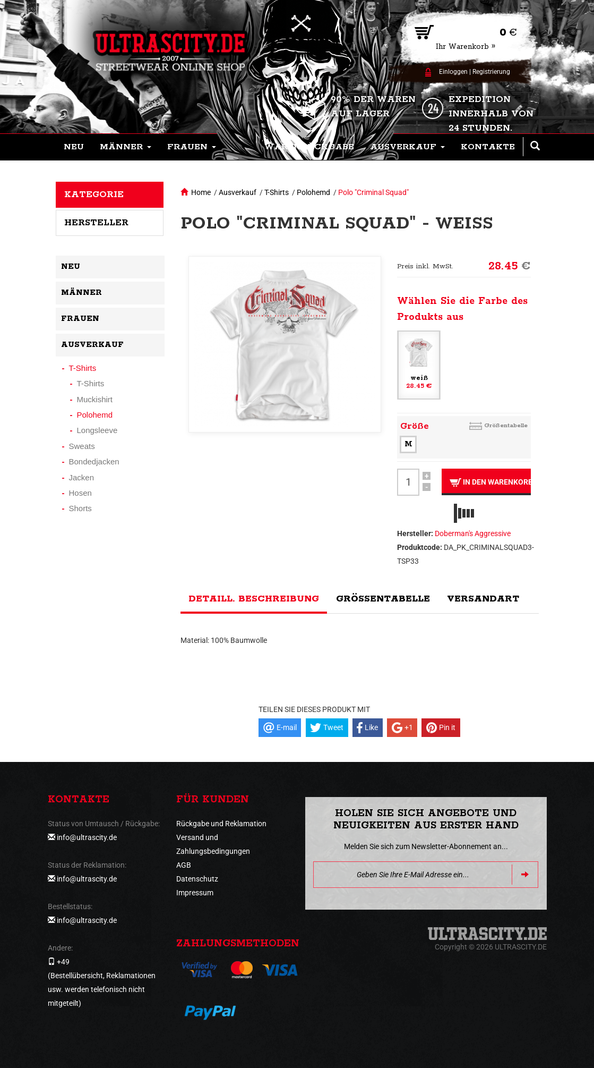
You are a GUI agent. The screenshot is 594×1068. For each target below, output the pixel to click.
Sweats (82, 446)
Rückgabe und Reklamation (221, 823)
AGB (183, 865)
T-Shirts (276, 192)
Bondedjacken (94, 461)
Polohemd (313, 192)
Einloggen (453, 71)
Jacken (81, 477)
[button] (125, 147)
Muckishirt (95, 399)
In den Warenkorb (490, 482)
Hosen (80, 492)
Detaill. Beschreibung (253, 599)
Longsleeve (97, 430)
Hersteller (96, 222)
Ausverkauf (237, 192)
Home (201, 192)
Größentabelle (506, 425)
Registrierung (491, 71)
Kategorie (94, 194)
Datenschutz (197, 879)
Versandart (483, 599)
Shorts (80, 508)
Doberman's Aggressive (473, 533)
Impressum (194, 892)
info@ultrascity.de (87, 837)
